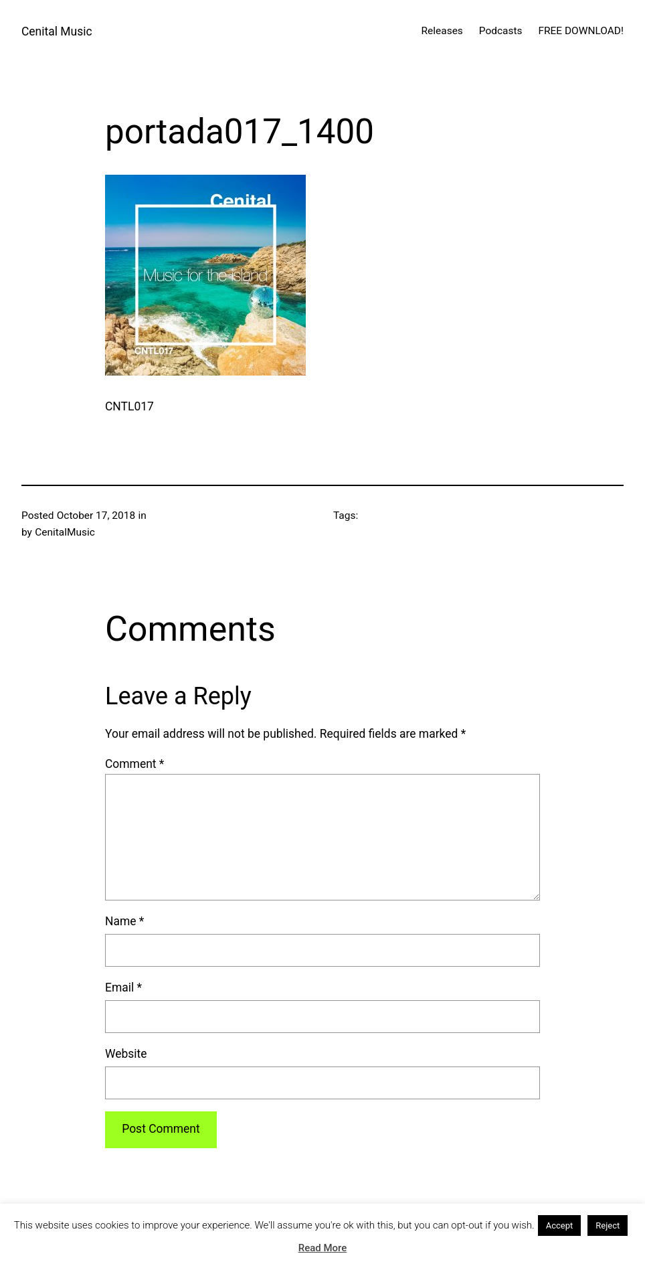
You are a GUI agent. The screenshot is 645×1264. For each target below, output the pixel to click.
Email (123, 987)
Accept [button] (559, 1225)
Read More (322, 1248)
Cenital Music (56, 31)
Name (124, 921)
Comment (134, 764)
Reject (607, 1225)
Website (126, 1053)
